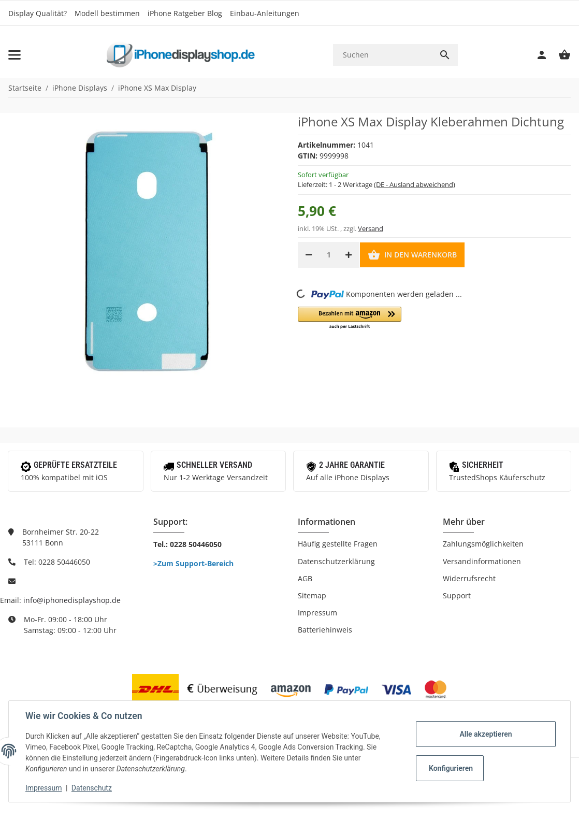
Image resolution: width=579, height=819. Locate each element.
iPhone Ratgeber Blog (185, 13)
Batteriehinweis (325, 630)
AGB (305, 578)
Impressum (317, 612)
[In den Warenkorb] (412, 255)
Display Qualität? (37, 13)
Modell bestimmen (107, 13)
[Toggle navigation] (14, 55)
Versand (370, 228)
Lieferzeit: (376, 184)
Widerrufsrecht (469, 578)
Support (457, 595)
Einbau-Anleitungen (264, 13)
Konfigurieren (451, 768)
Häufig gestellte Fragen (338, 544)
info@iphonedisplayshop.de (72, 600)
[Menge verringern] (309, 255)
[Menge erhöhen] (348, 255)
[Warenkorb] (559, 55)
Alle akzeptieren (485, 734)
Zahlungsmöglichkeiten (483, 544)
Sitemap (312, 595)
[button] (349, 318)
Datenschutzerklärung (336, 561)
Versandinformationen (482, 561)
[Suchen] (382, 55)
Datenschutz (91, 788)
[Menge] (329, 255)
